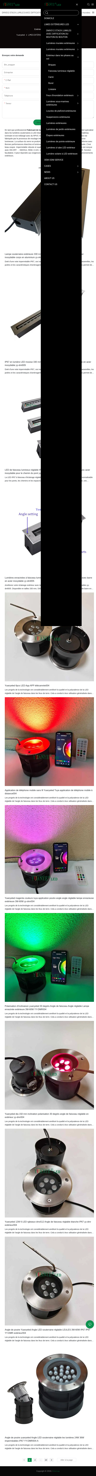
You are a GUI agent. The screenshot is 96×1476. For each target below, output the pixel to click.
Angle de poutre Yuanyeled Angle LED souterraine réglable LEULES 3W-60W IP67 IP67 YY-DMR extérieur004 (47, 1331)
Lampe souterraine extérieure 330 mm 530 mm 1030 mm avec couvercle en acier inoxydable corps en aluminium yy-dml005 (44, 256)
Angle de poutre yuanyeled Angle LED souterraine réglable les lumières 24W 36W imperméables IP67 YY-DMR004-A (44, 1439)
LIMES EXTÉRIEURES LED (38, 35)
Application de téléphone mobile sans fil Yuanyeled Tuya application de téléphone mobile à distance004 (48, 792)
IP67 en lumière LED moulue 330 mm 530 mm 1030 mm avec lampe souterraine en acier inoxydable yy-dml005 (48, 363)
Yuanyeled (20, 35)
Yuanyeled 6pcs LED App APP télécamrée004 (27, 685)
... (40, 1459)
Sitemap (56, 1471)
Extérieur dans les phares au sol (66, 35)
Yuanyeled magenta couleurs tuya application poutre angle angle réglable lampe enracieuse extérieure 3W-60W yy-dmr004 (49, 900)
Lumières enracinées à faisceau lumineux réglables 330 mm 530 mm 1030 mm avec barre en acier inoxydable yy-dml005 (48, 579)
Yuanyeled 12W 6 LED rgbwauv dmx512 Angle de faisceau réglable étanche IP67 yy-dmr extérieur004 (48, 1223)
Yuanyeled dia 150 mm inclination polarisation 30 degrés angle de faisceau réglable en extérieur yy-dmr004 (47, 1115)
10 (46, 1460)
